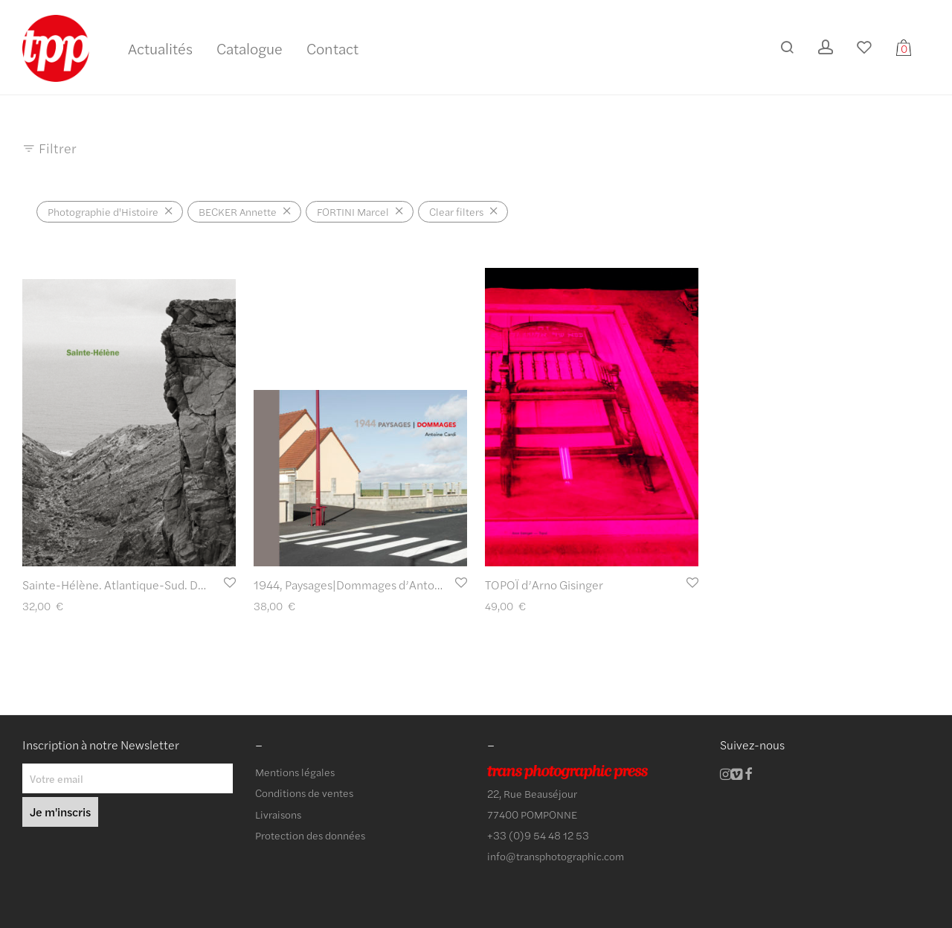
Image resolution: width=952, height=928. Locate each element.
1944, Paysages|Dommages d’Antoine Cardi (367, 584)
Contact (332, 48)
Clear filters (456, 211)
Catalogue (249, 48)
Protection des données (310, 835)
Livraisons (278, 814)
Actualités (160, 48)
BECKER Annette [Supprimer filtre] (238, 211)
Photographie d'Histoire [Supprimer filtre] (103, 211)
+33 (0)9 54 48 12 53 (538, 835)
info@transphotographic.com (555, 855)
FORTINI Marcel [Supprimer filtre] (353, 211)
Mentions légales (295, 771)
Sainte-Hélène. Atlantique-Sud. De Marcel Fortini (151, 584)
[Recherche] (787, 47)
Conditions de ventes (304, 792)
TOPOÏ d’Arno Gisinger (544, 584)
